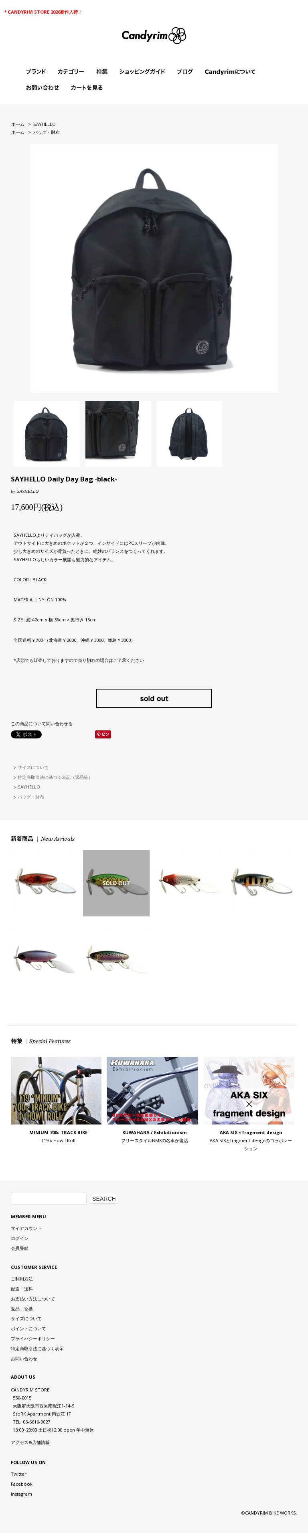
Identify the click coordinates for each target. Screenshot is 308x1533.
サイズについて (33, 767)
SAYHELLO (44, 124)
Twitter (18, 1474)
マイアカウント (26, 1228)
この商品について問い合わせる (42, 723)
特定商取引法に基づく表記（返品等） (55, 777)
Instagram (21, 1494)
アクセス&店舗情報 (30, 1442)
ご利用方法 (22, 1279)
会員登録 (19, 1248)
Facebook (21, 1484)
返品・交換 (22, 1309)
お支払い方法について (33, 1299)
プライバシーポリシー (33, 1338)
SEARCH (104, 1198)
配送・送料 (22, 1289)
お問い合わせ (24, 1358)
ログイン (19, 1238)
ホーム (17, 124)
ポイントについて (28, 1328)
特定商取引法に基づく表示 (37, 1348)
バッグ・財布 (46, 132)
